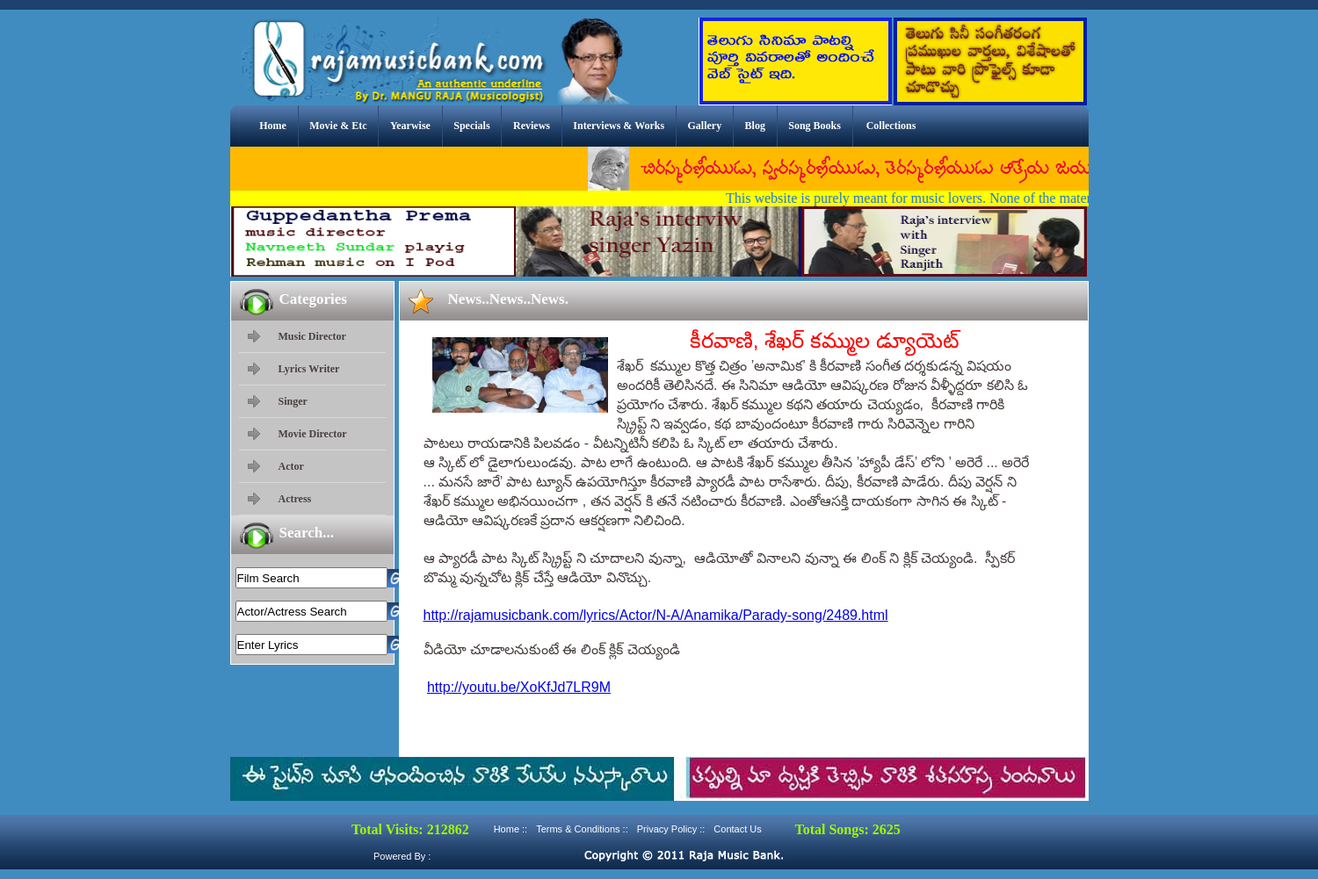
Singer (293, 401)
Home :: (511, 829)
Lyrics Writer (309, 369)
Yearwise (410, 125)
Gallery (705, 125)
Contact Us (737, 829)
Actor (291, 466)
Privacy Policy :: (671, 829)
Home (272, 125)
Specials (471, 125)
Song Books (814, 125)
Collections (891, 125)
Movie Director (313, 434)
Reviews (531, 125)
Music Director (312, 336)
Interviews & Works (618, 125)
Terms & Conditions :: (582, 829)
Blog (755, 125)
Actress (295, 499)
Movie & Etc (337, 125)
